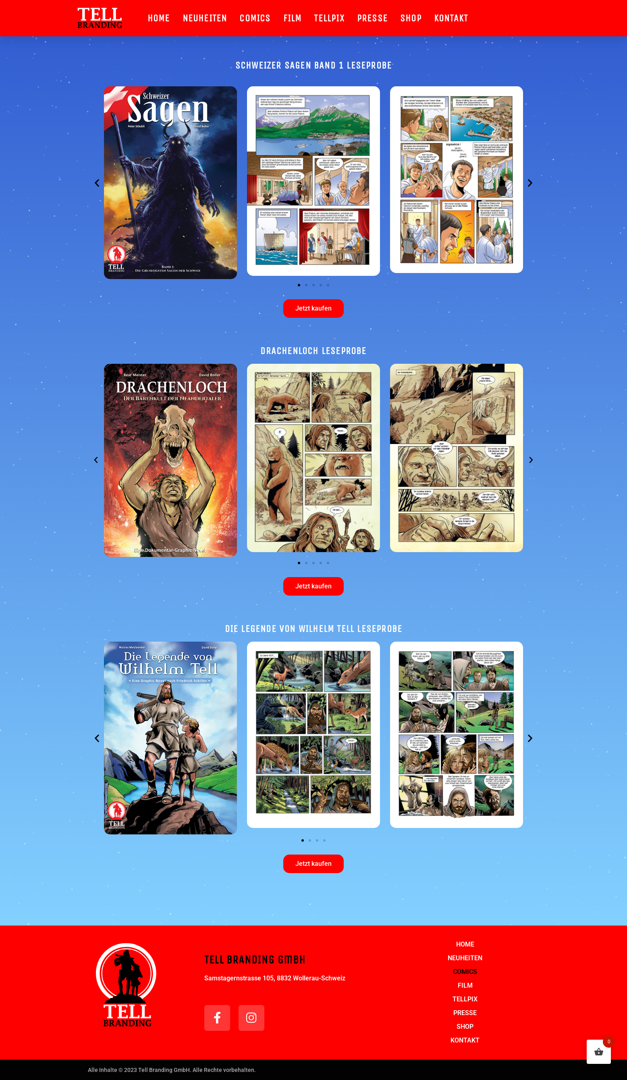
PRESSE (372, 18)
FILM (292, 18)
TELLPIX (329, 18)
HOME (158, 18)
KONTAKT (451, 18)
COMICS (254, 18)
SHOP (410, 18)
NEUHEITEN (205, 18)
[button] (97, 183)
